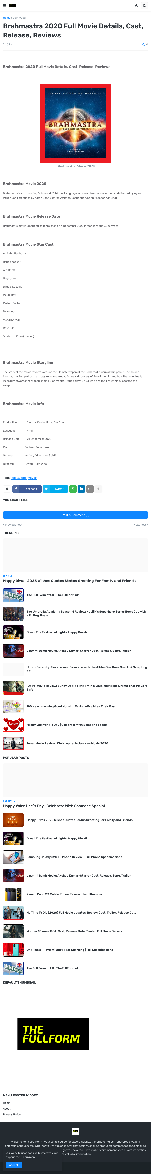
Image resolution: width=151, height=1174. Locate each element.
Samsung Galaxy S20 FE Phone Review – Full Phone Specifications (74, 857)
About (6, 1108)
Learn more (28, 1157)
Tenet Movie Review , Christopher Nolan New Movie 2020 (67, 743)
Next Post (140, 524)
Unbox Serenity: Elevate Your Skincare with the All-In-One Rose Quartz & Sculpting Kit (87, 669)
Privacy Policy (12, 1114)
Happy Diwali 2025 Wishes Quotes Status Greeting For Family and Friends (69, 581)
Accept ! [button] (14, 1165)
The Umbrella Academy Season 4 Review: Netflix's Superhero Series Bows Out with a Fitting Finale (86, 613)
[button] (4, 5)
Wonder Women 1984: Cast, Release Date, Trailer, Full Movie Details (74, 931)
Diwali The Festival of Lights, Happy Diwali (57, 632)
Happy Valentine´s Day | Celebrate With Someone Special (67, 725)
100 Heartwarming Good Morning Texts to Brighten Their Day (71, 706)
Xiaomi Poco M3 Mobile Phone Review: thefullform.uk (64, 894)
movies (32, 478)
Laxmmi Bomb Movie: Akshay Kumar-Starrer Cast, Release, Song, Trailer (79, 650)
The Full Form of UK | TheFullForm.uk (53, 595)
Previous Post (13, 524)
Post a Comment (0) (75, 515)
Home (6, 17)
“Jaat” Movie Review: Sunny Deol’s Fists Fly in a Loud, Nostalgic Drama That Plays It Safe (87, 688)
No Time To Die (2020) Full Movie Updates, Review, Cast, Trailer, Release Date (81, 912)
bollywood (19, 17)
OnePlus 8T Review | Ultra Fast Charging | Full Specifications (70, 950)
